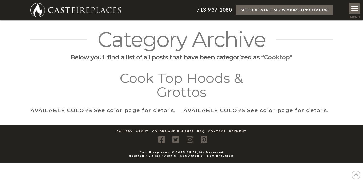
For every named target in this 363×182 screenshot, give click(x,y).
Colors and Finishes (173, 131)
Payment (238, 131)
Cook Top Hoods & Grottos (181, 85)
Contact (217, 131)
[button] (354, 8)
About (142, 131)
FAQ (201, 131)
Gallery (124, 131)
